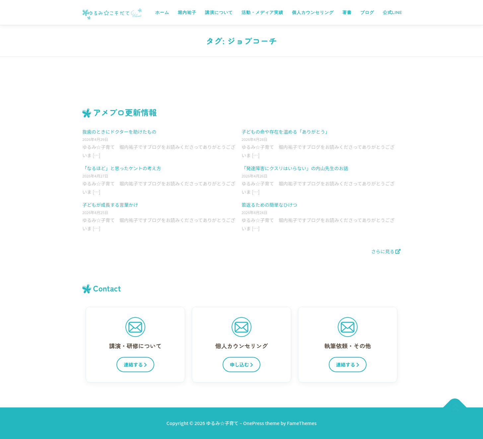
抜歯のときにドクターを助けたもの (119, 131)
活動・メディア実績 (262, 12)
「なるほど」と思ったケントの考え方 (121, 168)
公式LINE (392, 12)
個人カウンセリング (313, 12)
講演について (219, 12)
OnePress (253, 423)
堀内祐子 (187, 12)
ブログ (367, 12)
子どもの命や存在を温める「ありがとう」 (286, 131)
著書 (347, 12)
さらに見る (386, 251)
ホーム (162, 12)
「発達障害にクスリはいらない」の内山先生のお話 (295, 168)
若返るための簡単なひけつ (269, 204)
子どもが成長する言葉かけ (110, 204)
